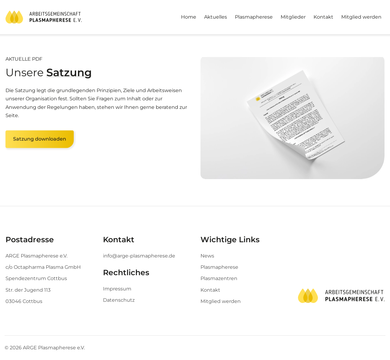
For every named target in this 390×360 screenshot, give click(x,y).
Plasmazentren (218, 278)
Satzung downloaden (39, 141)
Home (188, 17)
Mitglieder (293, 17)
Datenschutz (119, 300)
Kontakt (323, 17)
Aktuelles (215, 17)
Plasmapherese (254, 17)
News (207, 256)
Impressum (117, 289)
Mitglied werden (361, 17)
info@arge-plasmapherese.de (139, 256)
